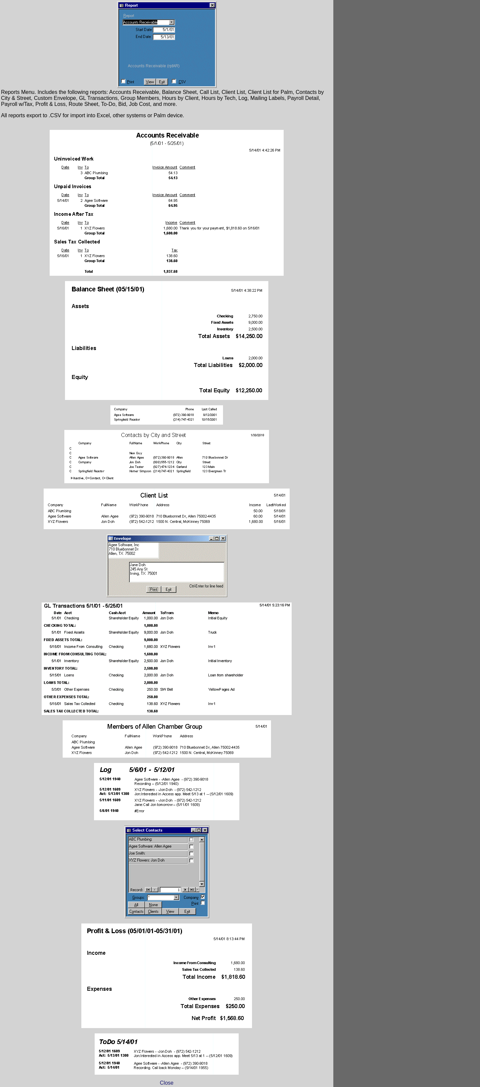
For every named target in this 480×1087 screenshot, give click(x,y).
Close (167, 1083)
